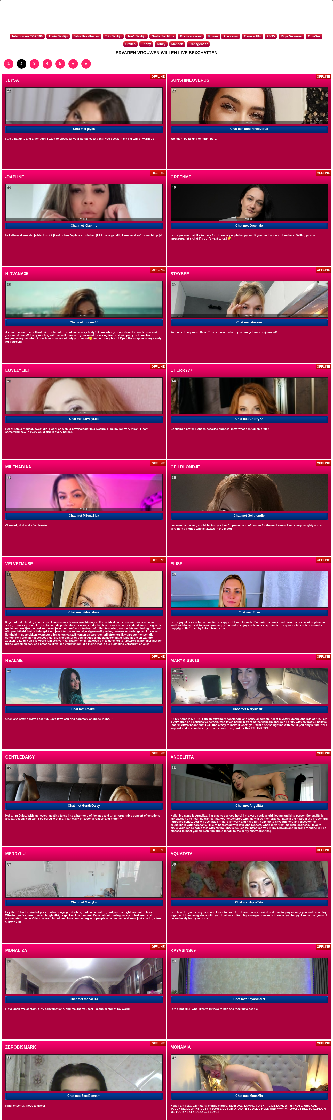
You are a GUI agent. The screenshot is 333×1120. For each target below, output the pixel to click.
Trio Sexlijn (113, 36)
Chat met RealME (84, 709)
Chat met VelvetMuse (83, 612)
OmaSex (314, 36)
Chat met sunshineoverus (249, 129)
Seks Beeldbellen (86, 36)
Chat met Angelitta (249, 806)
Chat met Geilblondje (249, 515)
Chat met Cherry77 (249, 419)
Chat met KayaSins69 (249, 999)
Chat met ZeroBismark (83, 1096)
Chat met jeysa (84, 129)
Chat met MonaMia (249, 1096)
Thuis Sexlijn (58, 36)
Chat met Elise (249, 612)
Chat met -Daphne (84, 225)
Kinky (161, 44)
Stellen (130, 44)
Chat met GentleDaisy (84, 806)
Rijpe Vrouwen (291, 36)
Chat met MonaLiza (84, 999)
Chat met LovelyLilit (84, 419)
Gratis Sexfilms (163, 36)
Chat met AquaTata (249, 902)
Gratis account (191, 36)
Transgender (198, 44)
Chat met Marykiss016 (249, 709)
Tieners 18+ (252, 36)
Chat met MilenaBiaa (84, 515)
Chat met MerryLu (84, 902)
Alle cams (230, 36)
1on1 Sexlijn (137, 36)
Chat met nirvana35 (84, 322)
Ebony (146, 44)
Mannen (177, 44)
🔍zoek (213, 36)
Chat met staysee (249, 322)
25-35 (271, 36)
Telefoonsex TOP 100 (27, 36)
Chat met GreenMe (249, 225)
